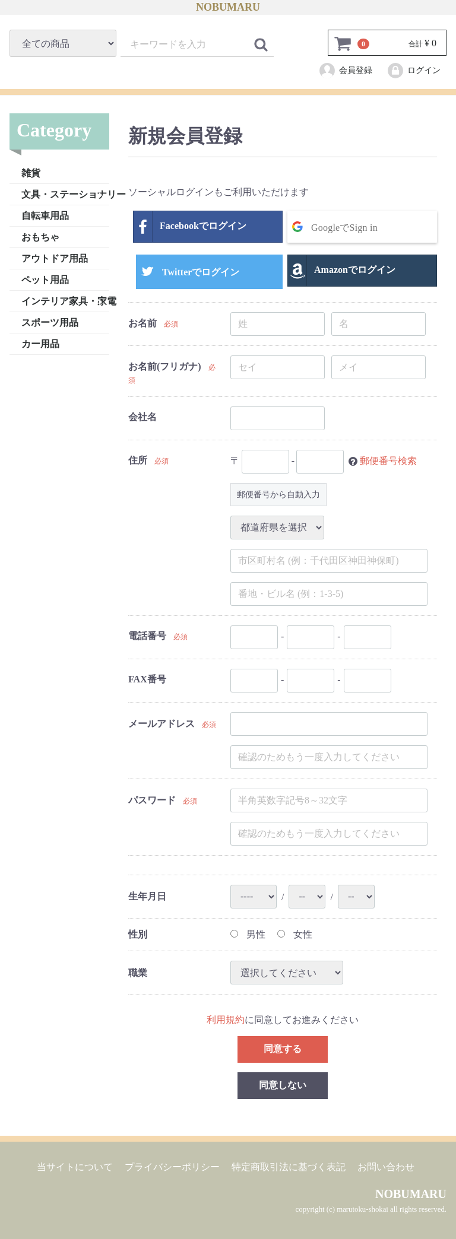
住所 (137, 460)
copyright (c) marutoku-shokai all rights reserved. (371, 1209)
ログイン (414, 71)
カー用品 (40, 343)
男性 (247, 934)
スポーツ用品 (49, 322)
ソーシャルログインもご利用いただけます (218, 191)
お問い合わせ (385, 1167)
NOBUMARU (228, 7)
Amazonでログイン (341, 270)
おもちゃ (40, 236)
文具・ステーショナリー (65, 194)
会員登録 (345, 71)
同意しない (282, 1085)
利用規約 (226, 1020)
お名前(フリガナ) (164, 366)
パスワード (152, 800)
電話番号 (147, 636)
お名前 (142, 322)
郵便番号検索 (388, 460)
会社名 (142, 417)
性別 (137, 934)
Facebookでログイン (190, 226)
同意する (283, 1049)
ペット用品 (45, 279)
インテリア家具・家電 (65, 301)
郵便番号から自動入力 (278, 494)
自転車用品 (45, 215)
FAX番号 (147, 679)
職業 (137, 972)
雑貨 (30, 172)
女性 (294, 934)
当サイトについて (75, 1167)
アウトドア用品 (54, 258)
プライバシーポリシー (172, 1167)
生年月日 (147, 896)
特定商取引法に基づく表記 (289, 1167)
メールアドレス (161, 723)
